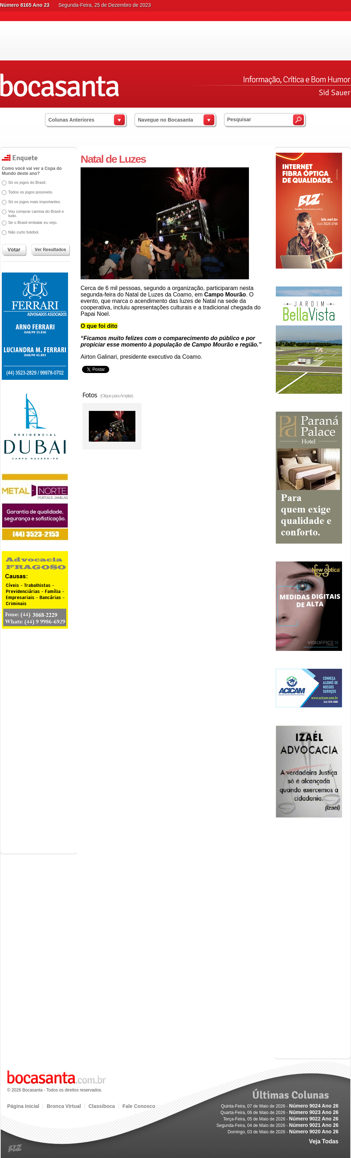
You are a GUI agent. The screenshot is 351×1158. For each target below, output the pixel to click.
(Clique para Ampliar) (116, 395)
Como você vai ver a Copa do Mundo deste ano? (32, 171)
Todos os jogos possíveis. (30, 192)
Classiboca (101, 1106)
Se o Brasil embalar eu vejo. (33, 222)
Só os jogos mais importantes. (34, 202)
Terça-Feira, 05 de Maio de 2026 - (280, 1119)
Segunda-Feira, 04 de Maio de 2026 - (277, 1125)
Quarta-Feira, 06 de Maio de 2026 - (279, 1112)
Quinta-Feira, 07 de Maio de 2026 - (279, 1106)
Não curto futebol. (23, 232)
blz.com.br (15, 1148)
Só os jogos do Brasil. (27, 182)
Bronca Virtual (64, 1106)
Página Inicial (23, 1106)
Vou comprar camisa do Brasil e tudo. (36, 213)
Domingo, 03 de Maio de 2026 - (283, 1131)
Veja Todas (323, 1141)
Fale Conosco (138, 1106)
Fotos (107, 395)
